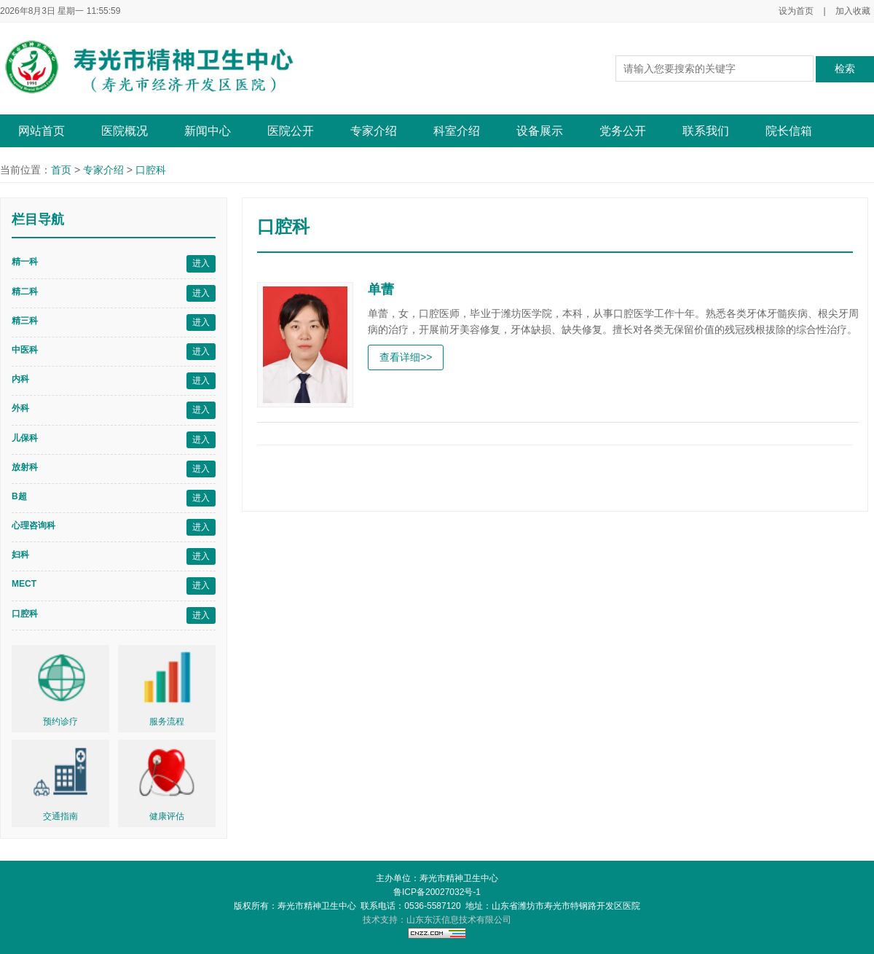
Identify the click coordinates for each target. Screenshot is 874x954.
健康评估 (166, 816)
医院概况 (124, 131)
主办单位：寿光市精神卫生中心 (437, 878)
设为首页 (796, 11)
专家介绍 (373, 131)
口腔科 (150, 170)
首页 (61, 170)
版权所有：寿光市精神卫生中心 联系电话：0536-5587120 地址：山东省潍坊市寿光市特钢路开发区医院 (437, 906)
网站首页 (41, 131)
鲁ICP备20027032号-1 (437, 892)
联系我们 (705, 131)
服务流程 (166, 721)
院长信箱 (788, 131)
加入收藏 (852, 11)
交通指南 (60, 816)
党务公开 (622, 131)
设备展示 (539, 131)
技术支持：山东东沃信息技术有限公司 (437, 920)
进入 (201, 263)
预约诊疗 (60, 721)
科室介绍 (456, 131)
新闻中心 (207, 131)
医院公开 (290, 131)
